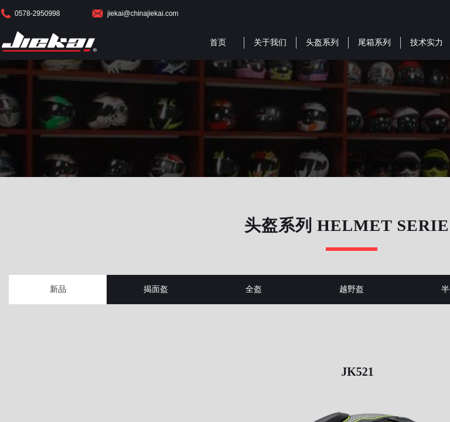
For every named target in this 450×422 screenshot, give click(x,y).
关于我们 (270, 42)
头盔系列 (322, 42)
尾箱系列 (374, 42)
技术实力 (426, 42)
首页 (218, 42)
